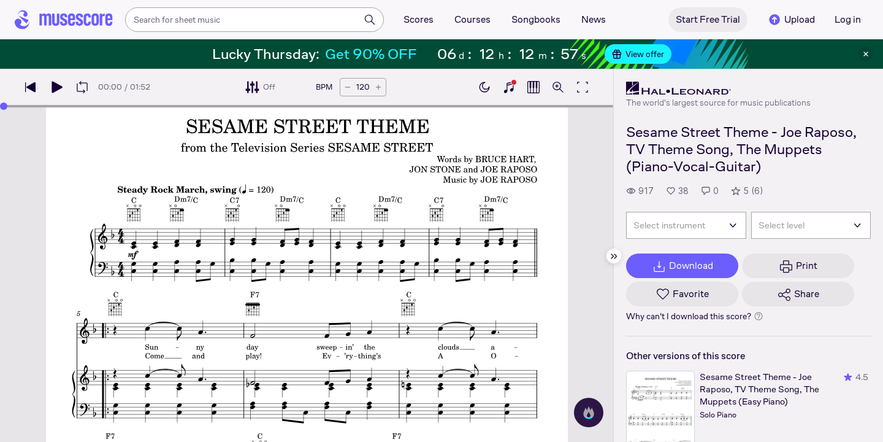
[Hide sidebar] (613, 256)
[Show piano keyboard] (509, 87)
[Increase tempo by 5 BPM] (378, 87)
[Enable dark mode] (484, 87)
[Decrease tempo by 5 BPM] (348, 87)
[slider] (306, 106)
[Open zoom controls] (558, 87)
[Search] (369, 19)
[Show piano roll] (533, 87)
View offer (638, 54)
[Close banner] (865, 54)
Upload (791, 19)
